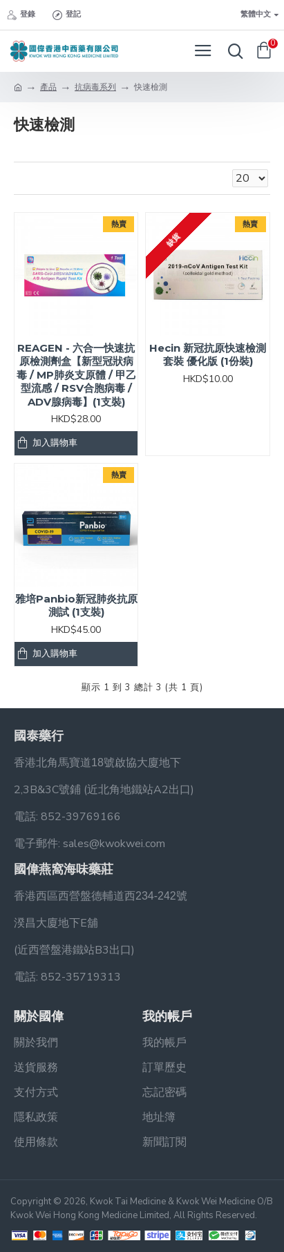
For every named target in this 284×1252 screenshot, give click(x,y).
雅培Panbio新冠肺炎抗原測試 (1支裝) (76, 605)
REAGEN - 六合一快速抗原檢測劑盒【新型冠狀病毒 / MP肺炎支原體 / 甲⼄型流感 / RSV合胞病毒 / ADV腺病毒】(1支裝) (76, 374)
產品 (48, 87)
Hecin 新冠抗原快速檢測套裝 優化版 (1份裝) (207, 354)
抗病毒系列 (95, 87)
